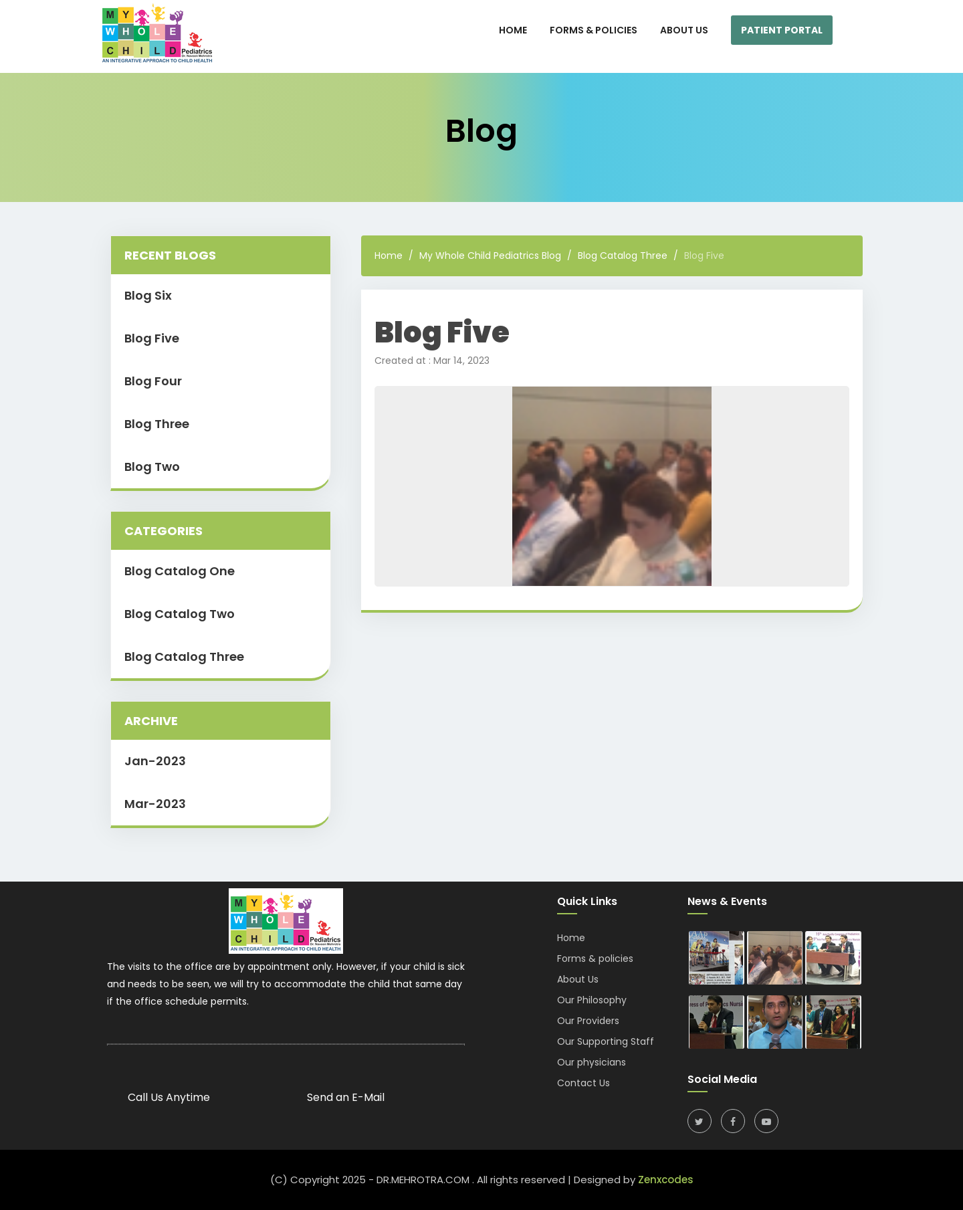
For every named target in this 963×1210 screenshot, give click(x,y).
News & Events (727, 901)
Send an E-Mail (346, 1097)
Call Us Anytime (169, 1097)
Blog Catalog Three (184, 656)
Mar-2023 (155, 803)
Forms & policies (595, 958)
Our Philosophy (592, 1000)
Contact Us (583, 1083)
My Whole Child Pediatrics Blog (490, 255)
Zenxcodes (665, 1180)
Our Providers (588, 1020)
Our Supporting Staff (605, 1041)
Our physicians (591, 1062)
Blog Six (148, 295)
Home (388, 255)
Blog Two (152, 466)
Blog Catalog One (179, 571)
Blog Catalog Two (179, 613)
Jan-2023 (155, 760)
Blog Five (151, 338)
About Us (684, 30)
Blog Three (156, 423)
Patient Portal (782, 30)
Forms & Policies (593, 30)
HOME (513, 30)
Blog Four (153, 381)
